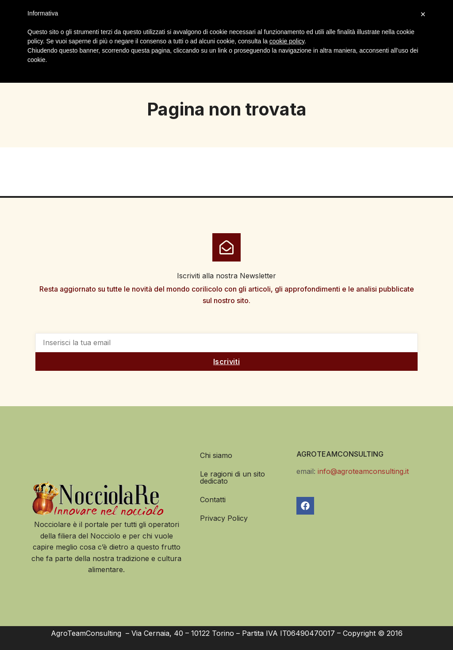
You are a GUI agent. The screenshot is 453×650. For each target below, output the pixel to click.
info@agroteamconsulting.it (363, 471)
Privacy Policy (224, 518)
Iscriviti (226, 361)
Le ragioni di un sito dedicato (232, 477)
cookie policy (286, 41)
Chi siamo (216, 455)
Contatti (213, 499)
